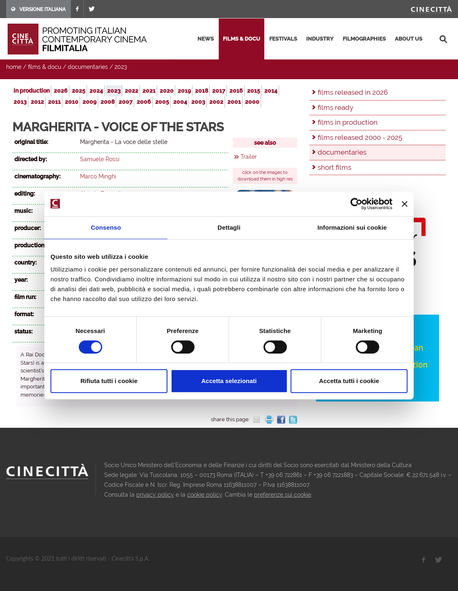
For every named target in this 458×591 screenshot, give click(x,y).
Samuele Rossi (99, 159)
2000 (252, 101)
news (205, 39)
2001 (234, 101)
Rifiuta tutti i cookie (108, 380)
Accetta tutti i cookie (349, 380)
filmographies (364, 39)
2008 (107, 101)
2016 (236, 90)
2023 (120, 67)
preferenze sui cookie (282, 494)
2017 (218, 90)
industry (320, 39)
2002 (216, 101)
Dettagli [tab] (229, 227)
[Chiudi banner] (405, 204)
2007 (126, 101)
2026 (61, 90)
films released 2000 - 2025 (360, 137)
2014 (270, 90)
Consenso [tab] (106, 227)
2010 (71, 101)
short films (334, 167)
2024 (96, 90)
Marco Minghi (98, 176)
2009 (89, 101)
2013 (20, 101)
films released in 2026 (353, 92)
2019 (184, 90)
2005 (162, 101)
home (13, 67)
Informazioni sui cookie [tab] (352, 227)
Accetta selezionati (228, 380)
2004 (180, 101)
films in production (348, 122)
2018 (201, 90)
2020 (167, 90)
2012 (37, 101)
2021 (149, 90)
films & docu (241, 39)
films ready (335, 107)
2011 (54, 101)
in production (32, 90)
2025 (78, 90)
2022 (131, 90)
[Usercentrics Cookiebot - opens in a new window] (356, 204)
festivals (283, 39)
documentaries (88, 67)
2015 (253, 90)
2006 (144, 101)
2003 (198, 101)
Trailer (248, 156)
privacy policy (155, 494)
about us (408, 39)
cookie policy (204, 494)
